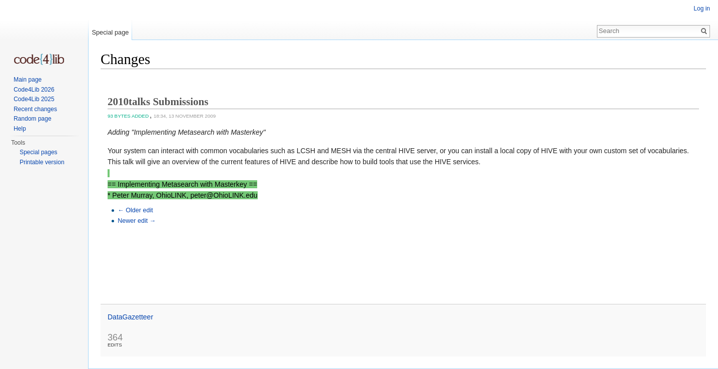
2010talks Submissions (158, 102)
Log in (701, 8)
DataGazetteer (130, 317)
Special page (110, 32)
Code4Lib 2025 (34, 99)
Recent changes (35, 109)
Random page (32, 118)
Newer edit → (137, 220)
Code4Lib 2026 (34, 89)
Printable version (42, 162)
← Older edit (135, 210)
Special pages (38, 152)
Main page (28, 79)
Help (20, 128)
